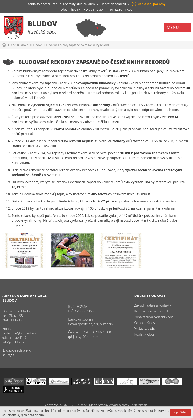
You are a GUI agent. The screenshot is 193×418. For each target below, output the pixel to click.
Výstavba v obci (145, 328)
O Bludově (35, 45)
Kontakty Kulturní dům (79, 4)
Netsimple (140, 405)
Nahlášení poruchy (151, 4)
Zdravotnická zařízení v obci (154, 317)
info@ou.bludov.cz (15, 342)
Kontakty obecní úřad (42, 4)
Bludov (42, 23)
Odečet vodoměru (113, 4)
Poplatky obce (144, 334)
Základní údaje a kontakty (152, 305)
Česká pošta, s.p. (146, 323)
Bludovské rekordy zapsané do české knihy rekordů (77, 45)
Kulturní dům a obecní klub (153, 311)
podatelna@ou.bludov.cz (20, 333)
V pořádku (180, 412)
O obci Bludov (17, 45)
